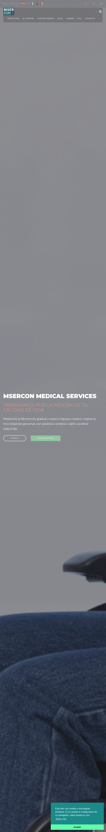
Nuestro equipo (45, 18)
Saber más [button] (61, 819)
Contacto (89, 18)
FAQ (79, 18)
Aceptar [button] (77, 827)
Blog (60, 18)
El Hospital (28, 18)
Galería (70, 18)
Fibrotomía (13, 18)
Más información (47, 438)
